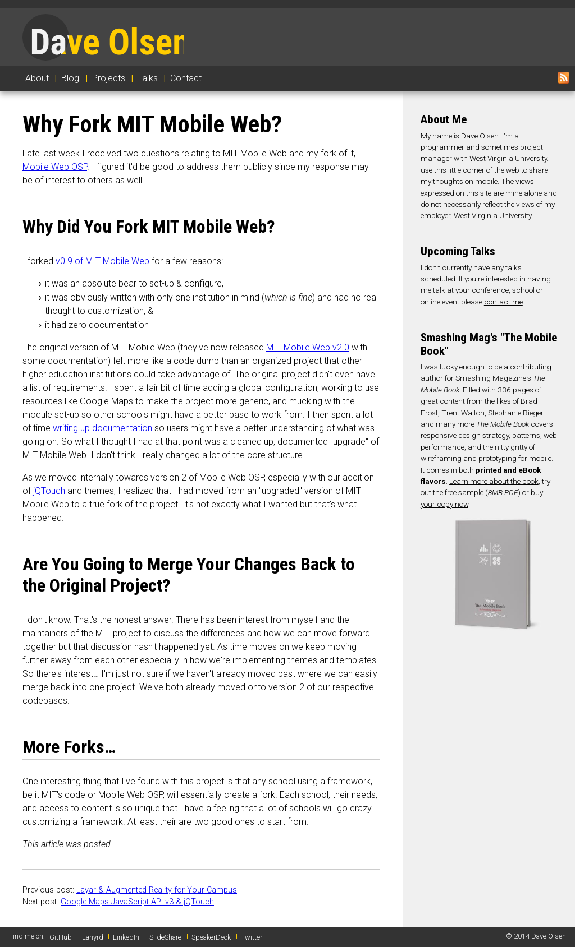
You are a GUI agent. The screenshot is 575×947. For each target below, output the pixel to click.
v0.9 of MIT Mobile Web (102, 261)
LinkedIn (126, 937)
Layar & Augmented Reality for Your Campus (156, 890)
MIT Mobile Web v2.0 (307, 347)
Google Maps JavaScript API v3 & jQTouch (137, 902)
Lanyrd (92, 937)
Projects (108, 78)
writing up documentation (102, 428)
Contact (186, 78)
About (37, 78)
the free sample (458, 492)
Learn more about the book (494, 481)
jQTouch (49, 491)
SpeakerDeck (211, 937)
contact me (503, 301)
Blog (70, 78)
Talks (148, 78)
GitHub (60, 937)
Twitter (251, 937)
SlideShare (165, 937)
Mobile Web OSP (54, 166)
